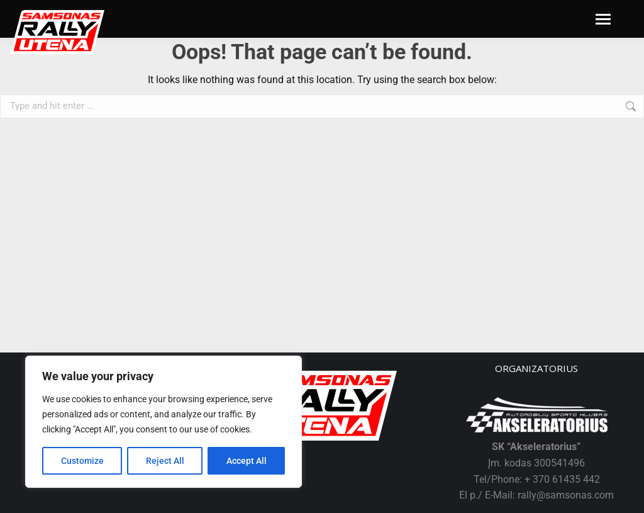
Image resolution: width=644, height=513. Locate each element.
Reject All (165, 461)
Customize (82, 461)
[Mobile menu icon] (603, 19)
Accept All (246, 461)
